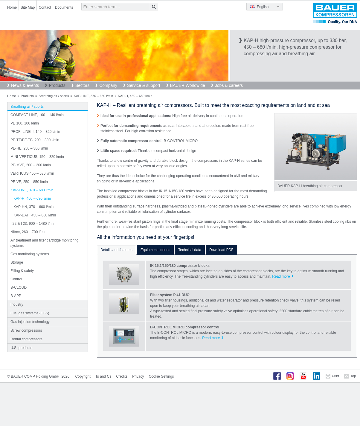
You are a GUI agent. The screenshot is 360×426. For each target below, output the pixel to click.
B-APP (15, 296)
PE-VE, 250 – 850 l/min (29, 182)
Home (12, 7)
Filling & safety (22, 271)
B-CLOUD (18, 287)
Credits (121, 376)
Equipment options (155, 250)
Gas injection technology (30, 322)
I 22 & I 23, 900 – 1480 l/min (32, 224)
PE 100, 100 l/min (24, 123)
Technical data (189, 250)
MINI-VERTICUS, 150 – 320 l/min (37, 157)
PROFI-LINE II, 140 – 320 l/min (35, 132)
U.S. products (21, 348)
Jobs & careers (229, 85)
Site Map (28, 7)
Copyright (82, 376)
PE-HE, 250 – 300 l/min (29, 148)
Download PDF (221, 250)
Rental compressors (26, 339)
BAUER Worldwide (187, 85)
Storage (16, 262)
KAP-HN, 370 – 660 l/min (33, 207)
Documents (64, 7)
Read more (281, 276)
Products (57, 85)
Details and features (116, 250)
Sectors (82, 85)
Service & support (143, 85)
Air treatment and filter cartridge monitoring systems (44, 243)
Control (16, 279)
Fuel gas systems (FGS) (29, 313)
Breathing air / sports (54, 96)
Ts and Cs (103, 376)
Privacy (138, 376)
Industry (16, 304)
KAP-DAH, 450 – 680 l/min (34, 215)
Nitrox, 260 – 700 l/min (28, 232)
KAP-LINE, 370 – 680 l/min (93, 96)
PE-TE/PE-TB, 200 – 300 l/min (34, 140)
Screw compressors (26, 330)
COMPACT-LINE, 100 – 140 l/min (37, 115)
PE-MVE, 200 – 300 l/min (30, 165)
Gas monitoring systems (29, 254)
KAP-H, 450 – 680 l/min (32, 198)
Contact (45, 7)
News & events (25, 85)
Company (108, 85)
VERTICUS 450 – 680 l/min (32, 173)
